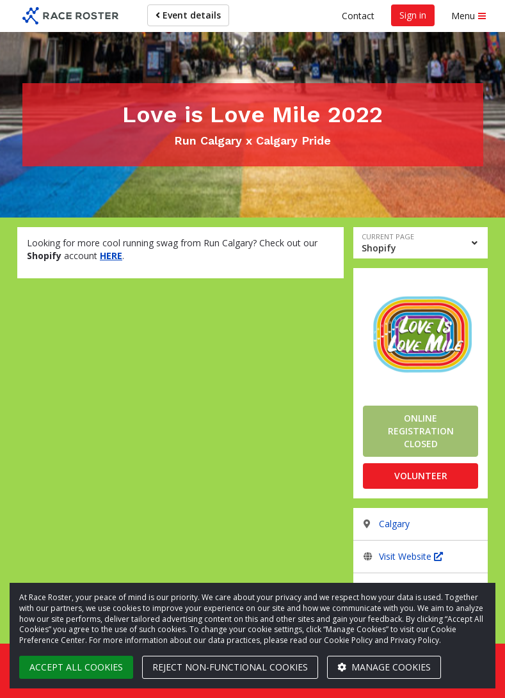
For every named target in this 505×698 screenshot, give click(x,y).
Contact (358, 16)
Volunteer (420, 476)
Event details (188, 15)
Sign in (412, 15)
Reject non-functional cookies (230, 667)
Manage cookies (384, 667)
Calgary (394, 524)
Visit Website (411, 556)
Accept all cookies (76, 667)
